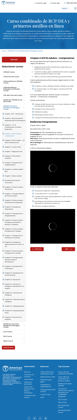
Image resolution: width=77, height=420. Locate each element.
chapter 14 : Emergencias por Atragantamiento (14, 215)
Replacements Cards (47, 376)
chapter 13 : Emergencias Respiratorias (13, 208)
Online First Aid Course (11, 77)
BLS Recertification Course (64, 406)
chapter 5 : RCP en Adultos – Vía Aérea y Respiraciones (15, 141)
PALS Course (7, 336)
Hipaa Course (8, 341)
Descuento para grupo (48, 379)
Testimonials (28, 379)
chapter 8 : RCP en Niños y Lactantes (13, 157)
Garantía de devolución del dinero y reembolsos (31, 388)
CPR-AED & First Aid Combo (12, 95)
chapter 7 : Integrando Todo (13, 151)
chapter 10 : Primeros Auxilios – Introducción (14, 188)
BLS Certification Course (66, 402)
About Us (27, 372)
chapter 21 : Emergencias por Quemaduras (14, 267)
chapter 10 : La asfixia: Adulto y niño (14, 170)
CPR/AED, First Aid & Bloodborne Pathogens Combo (11, 107)
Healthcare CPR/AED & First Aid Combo (12, 100)
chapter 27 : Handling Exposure (14, 306)
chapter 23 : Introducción (12, 279)
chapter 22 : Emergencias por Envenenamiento (14, 274)
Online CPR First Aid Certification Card (46, 373)
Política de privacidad (27, 382)
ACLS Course (7, 332)
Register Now (8, 347)
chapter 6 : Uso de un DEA (13, 147)
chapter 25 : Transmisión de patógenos (13, 294)
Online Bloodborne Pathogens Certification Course (11, 89)
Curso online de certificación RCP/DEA (65, 373)
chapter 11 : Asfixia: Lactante (13, 176)
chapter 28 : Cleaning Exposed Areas (14, 312)
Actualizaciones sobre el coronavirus (12, 181)
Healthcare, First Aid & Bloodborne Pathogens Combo (11, 325)
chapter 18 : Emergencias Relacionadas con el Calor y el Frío (14, 244)
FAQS (42, 394)
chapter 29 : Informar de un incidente (13, 318)
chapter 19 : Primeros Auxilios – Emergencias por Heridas (14, 252)
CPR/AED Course (9, 72)
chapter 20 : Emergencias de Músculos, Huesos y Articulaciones (14, 260)
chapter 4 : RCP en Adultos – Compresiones (13, 135)
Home (4, 51)
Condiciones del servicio (29, 393)
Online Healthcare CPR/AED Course (12, 82)
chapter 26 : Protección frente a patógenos (15, 300)
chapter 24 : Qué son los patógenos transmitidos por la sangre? (14, 286)
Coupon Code (45, 392)
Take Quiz (14, 59)
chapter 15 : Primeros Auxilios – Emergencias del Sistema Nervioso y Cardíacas (14, 222)
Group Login (56, 3)
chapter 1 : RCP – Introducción (14, 114)
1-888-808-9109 (71, 3)
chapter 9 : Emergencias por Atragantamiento (14, 164)
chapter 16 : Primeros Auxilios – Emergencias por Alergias (14, 230)
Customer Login (41, 3)
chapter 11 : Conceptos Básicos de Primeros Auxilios (14, 195)
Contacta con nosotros (29, 375)
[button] (65, 8)
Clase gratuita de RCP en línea (47, 388)
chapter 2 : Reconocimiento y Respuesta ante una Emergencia (15, 119)
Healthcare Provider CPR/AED (64, 384)
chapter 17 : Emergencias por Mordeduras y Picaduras (14, 237)
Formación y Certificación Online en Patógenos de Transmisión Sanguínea (66, 390)
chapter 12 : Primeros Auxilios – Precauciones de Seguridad (14, 201)
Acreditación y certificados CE (45, 383)
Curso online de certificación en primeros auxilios (63, 378)
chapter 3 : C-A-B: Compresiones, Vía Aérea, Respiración (13, 127)
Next (68, 249)
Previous (36, 249)
